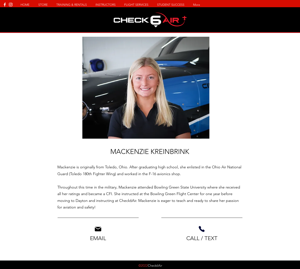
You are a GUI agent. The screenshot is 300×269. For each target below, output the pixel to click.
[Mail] (98, 229)
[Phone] (201, 229)
